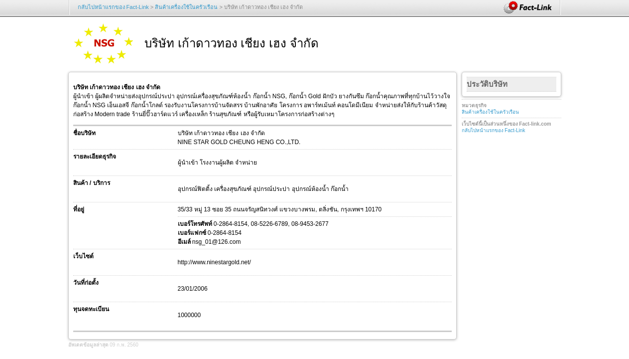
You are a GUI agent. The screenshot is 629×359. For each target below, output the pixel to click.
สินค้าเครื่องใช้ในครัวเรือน (186, 7)
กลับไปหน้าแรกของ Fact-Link (113, 7)
